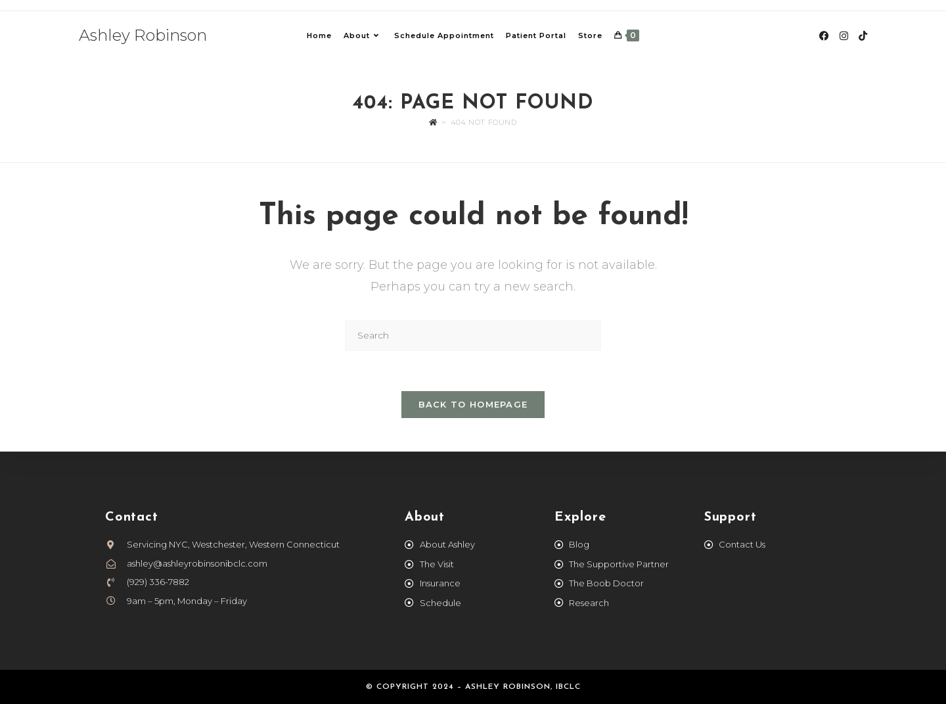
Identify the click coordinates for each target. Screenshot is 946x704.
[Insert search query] (473, 335)
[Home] (433, 122)
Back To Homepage (473, 404)
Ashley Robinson (143, 35)
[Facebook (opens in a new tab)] (824, 36)
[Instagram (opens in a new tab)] (843, 36)
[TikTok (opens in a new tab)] (862, 36)
